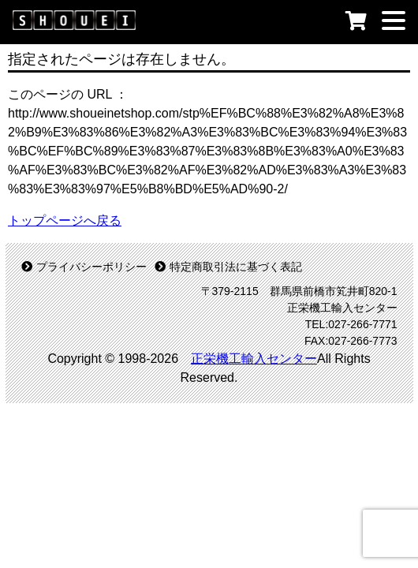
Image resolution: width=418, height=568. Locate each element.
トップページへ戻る (64, 220)
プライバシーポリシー (84, 266)
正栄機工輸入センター (254, 358)
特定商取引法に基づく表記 (228, 266)
